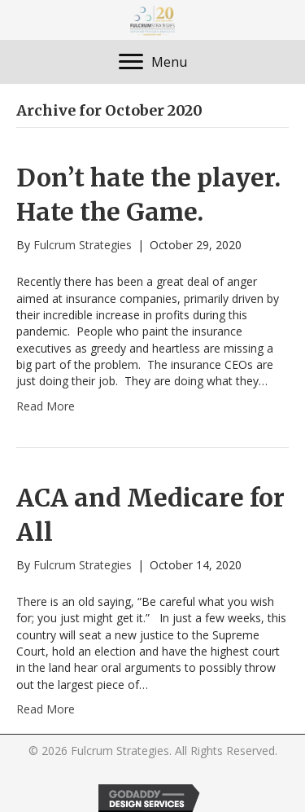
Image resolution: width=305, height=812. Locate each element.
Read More (45, 406)
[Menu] (153, 62)
